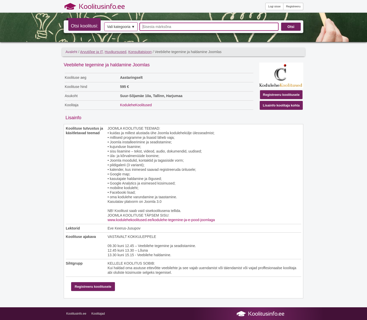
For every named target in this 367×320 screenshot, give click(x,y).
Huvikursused (115, 52)
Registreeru (293, 6)
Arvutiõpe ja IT (91, 52)
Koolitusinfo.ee (76, 313)
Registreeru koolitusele (281, 95)
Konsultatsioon (140, 52)
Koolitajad (98, 313)
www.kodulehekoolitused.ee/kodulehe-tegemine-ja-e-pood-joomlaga (161, 220)
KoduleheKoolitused (136, 105)
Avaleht (71, 52)
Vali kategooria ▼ (121, 27)
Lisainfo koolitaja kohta (281, 105)
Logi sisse (274, 6)
